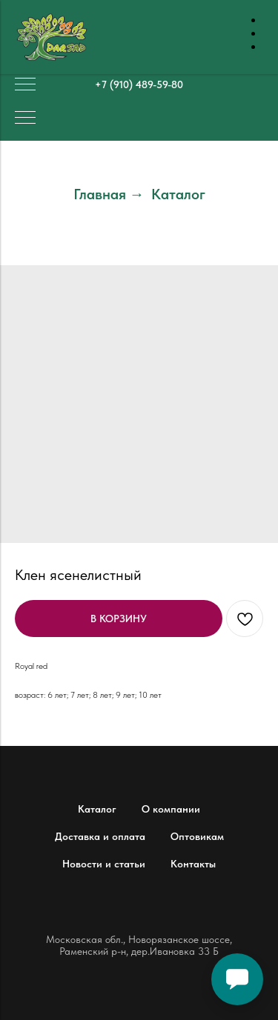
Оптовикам (197, 836)
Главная (99, 194)
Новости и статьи (103, 864)
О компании (171, 809)
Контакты (193, 864)
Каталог (178, 194)
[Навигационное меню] (25, 85)
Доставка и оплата (100, 836)
